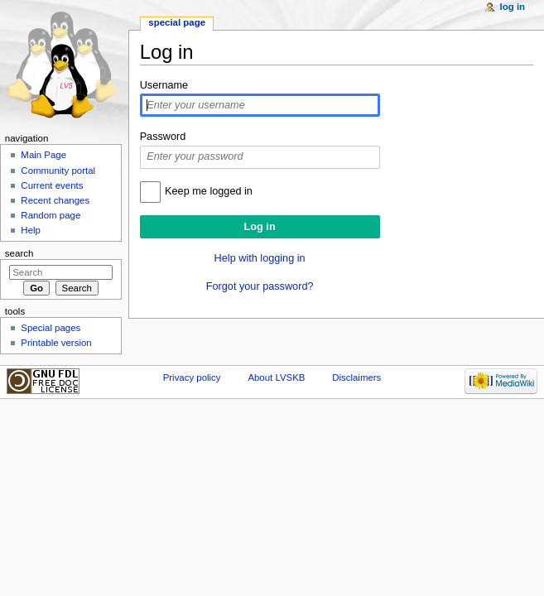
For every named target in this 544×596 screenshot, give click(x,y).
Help (31, 230)
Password (163, 136)
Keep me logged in (209, 191)
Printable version (56, 343)
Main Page (43, 155)
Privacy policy (192, 377)
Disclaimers (356, 377)
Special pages (50, 328)
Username (164, 85)
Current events (52, 185)
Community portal (58, 170)
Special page (176, 22)
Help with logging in (260, 258)
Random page (50, 215)
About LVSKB (276, 377)
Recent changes (55, 200)
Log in (513, 7)
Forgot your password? (260, 286)
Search (19, 253)
